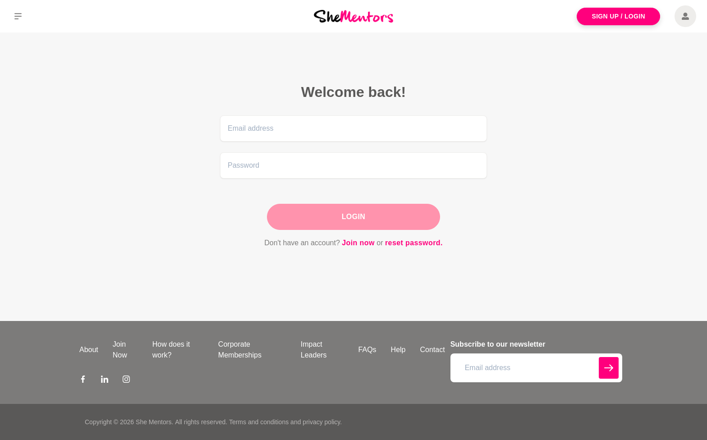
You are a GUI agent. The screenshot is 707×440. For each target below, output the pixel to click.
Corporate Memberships (240, 349)
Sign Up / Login (618, 16)
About (88, 349)
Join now (358, 243)
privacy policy (321, 422)
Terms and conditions (259, 422)
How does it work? (171, 349)
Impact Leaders (314, 349)
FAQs (367, 349)
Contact (432, 349)
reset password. (414, 243)
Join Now (120, 349)
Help (398, 349)
